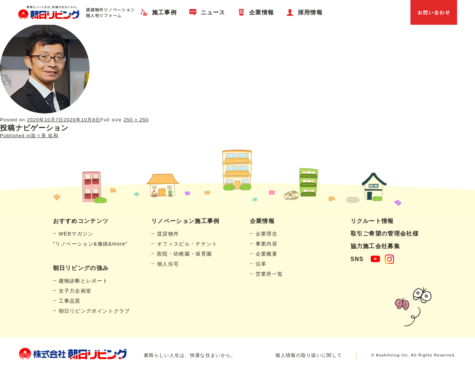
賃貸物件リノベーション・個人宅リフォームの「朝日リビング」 (76, 12)
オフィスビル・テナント (187, 244)
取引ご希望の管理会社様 (385, 233)
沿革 (261, 264)
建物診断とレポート (83, 281)
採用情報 (310, 12)
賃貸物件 (168, 234)
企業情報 (261, 12)
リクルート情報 (372, 221)
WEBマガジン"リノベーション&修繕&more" (90, 239)
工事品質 (70, 301)
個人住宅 (168, 264)
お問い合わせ (433, 12)
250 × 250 (136, 119)
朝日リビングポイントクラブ (94, 311)
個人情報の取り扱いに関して (308, 355)
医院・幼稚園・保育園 (184, 254)
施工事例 (164, 12)
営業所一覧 (269, 274)
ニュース (213, 12)
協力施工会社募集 (375, 246)
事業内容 (266, 244)
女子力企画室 (75, 291)
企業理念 (266, 234)
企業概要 (266, 254)
